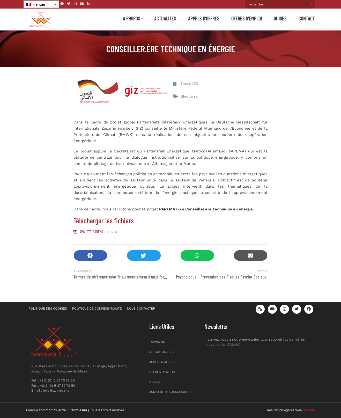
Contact (307, 18)
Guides (280, 18)
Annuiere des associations (170, 391)
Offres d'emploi (189, 96)
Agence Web (293, 410)
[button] (90, 255)
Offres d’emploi (246, 18)
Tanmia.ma (157, 341)
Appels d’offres (203, 18)
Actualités (165, 18)
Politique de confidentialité (97, 308)
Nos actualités (161, 352)
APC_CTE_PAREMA (91, 231)
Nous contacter (141, 308)
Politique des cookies (48, 308)
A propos (131, 18)
